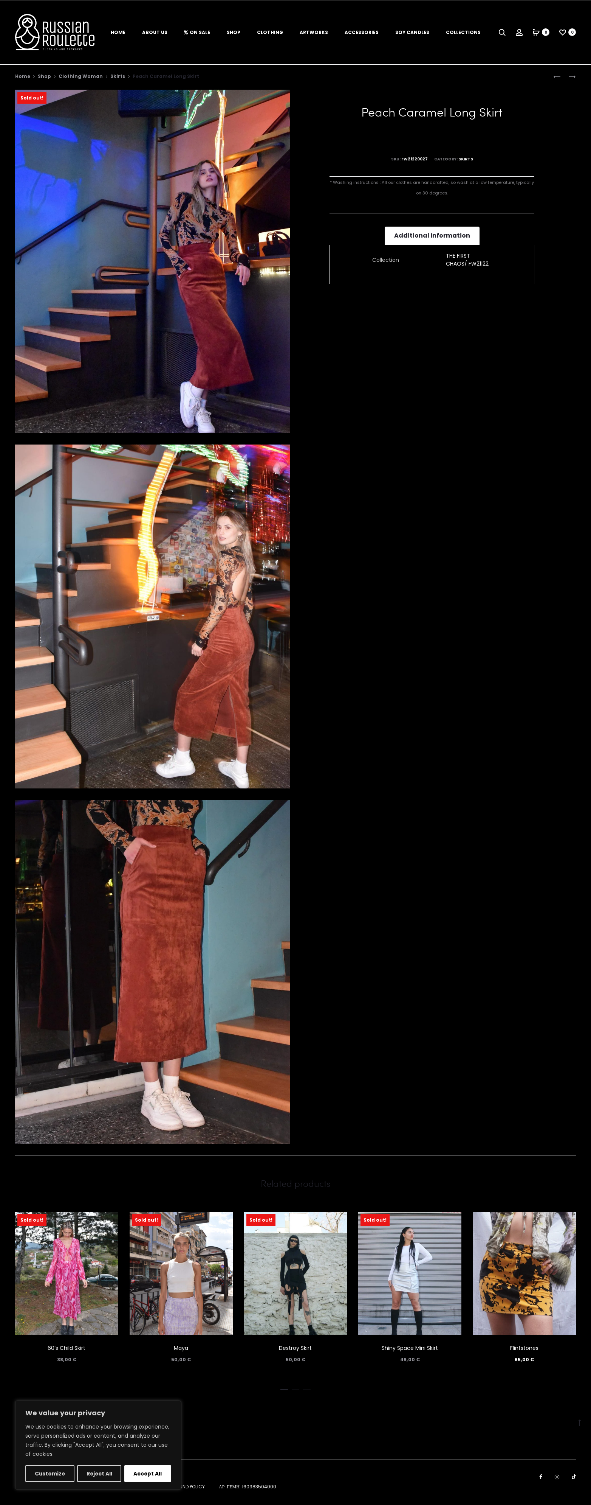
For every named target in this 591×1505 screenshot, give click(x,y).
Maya (181, 1349)
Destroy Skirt (295, 1349)
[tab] (432, 237)
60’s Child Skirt (66, 1349)
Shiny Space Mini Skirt (410, 1349)
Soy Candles (412, 32)
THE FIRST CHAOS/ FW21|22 (467, 261)
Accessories (362, 32)
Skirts (117, 77)
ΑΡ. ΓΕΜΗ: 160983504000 (247, 1488)
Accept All (148, 1473)
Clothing (270, 32)
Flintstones (524, 1349)
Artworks (314, 32)
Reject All (100, 1473)
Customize (50, 1473)
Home (118, 32)
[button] (284, 1389)
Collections (463, 32)
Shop (233, 32)
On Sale (197, 32)
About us (154, 32)
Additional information (432, 236)
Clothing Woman (81, 77)
